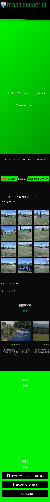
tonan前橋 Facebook (27, 484)
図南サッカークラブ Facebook (27, 475)
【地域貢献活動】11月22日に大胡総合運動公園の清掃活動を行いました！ (16, 353)
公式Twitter (27, 493)
